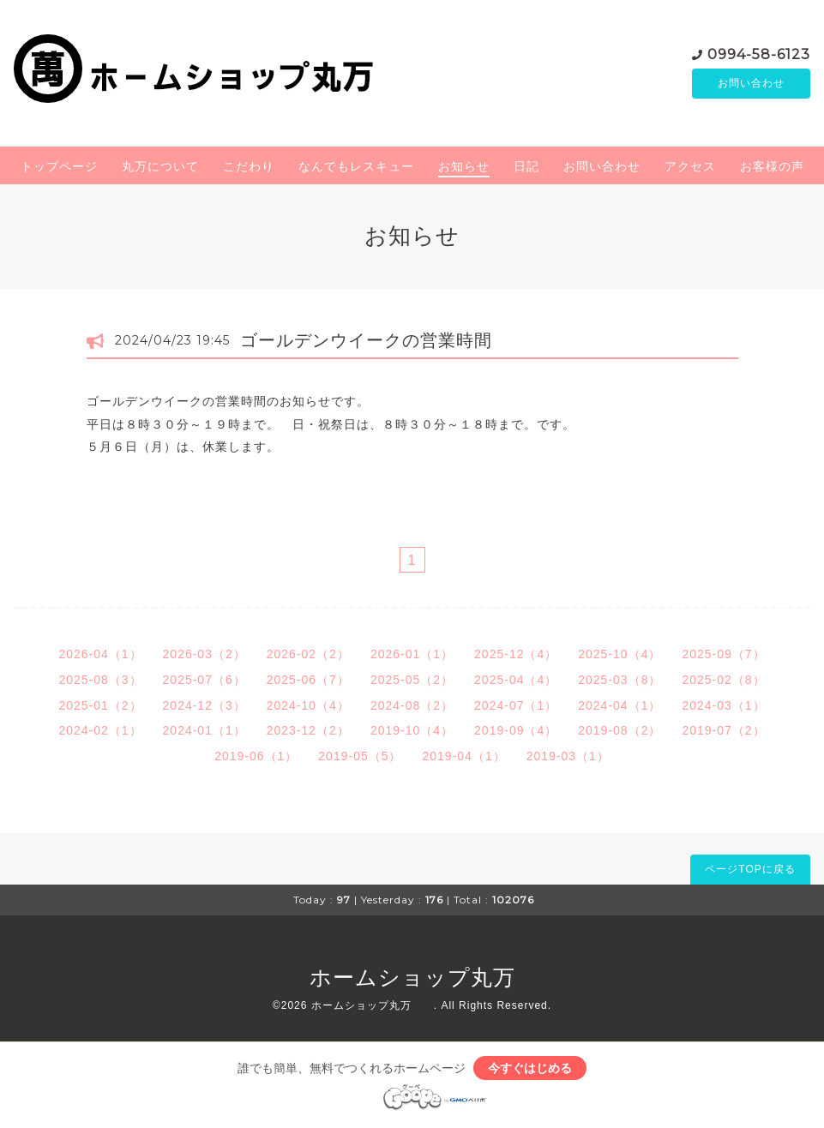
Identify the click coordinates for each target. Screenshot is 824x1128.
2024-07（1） (515, 705)
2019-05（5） (359, 756)
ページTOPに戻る (750, 869)
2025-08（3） (99, 680)
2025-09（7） (723, 654)
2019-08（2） (619, 730)
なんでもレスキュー (356, 166)
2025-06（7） (308, 680)
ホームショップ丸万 (435, 977)
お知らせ (464, 166)
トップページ (59, 166)
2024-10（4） (308, 705)
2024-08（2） (412, 705)
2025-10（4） (619, 654)
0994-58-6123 (758, 53)
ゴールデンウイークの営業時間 (366, 340)
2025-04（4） (515, 680)
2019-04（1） (464, 756)
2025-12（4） (515, 654)
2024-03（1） (723, 705)
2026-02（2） (308, 654)
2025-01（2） (99, 705)
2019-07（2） (723, 730)
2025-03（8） (619, 680)
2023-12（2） (308, 730)
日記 (526, 166)
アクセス (690, 166)
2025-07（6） (204, 680)
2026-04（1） (99, 654)
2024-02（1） (99, 730)
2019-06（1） (256, 756)
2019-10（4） (412, 730)
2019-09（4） (515, 730)
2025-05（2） (412, 680)
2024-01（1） (204, 730)
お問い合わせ (751, 83)
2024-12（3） (204, 705)
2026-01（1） (412, 654)
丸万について (160, 166)
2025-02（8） (723, 680)
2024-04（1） (619, 705)
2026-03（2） (204, 654)
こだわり (248, 166)
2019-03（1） (568, 756)
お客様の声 (772, 166)
